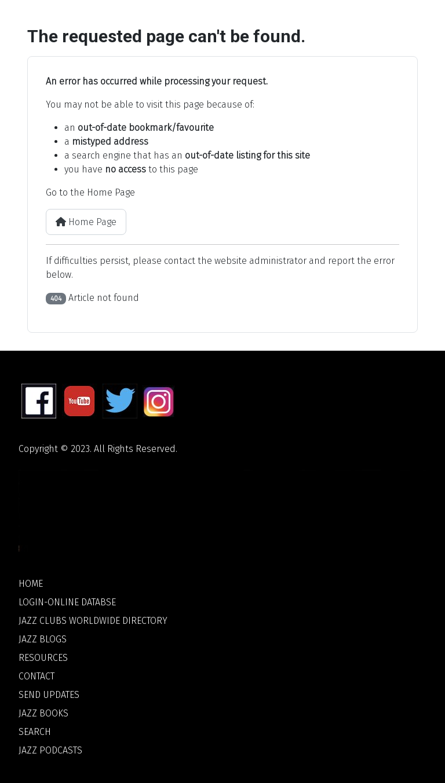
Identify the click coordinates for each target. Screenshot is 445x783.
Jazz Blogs (43, 639)
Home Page (86, 221)
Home (31, 583)
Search (35, 731)
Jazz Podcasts (50, 750)
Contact (36, 676)
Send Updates (49, 694)
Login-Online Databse (67, 602)
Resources (43, 657)
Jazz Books (43, 713)
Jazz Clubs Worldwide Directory (93, 620)
